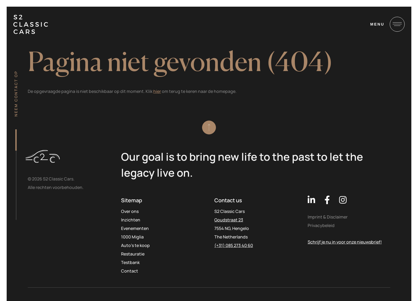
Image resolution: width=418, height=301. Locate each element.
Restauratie (132, 254)
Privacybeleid (321, 225)
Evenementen (135, 228)
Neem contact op (15, 94)
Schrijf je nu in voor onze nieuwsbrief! (345, 242)
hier (157, 91)
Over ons (130, 211)
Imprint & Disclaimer (328, 217)
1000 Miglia (132, 237)
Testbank (130, 262)
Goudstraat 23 (228, 220)
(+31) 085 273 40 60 (233, 245)
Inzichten (130, 220)
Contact (129, 271)
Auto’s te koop (135, 245)
